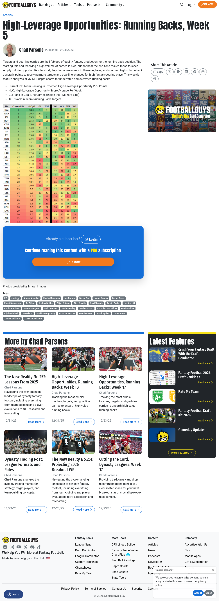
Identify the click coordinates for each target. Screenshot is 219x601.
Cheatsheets (83, 567)
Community (115, 5)
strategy (15, 298)
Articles (64, 5)
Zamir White (119, 313)
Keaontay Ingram (32, 308)
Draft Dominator (85, 550)
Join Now (207, 4)
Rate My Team (188, 391)
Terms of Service (95, 588)
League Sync (83, 544)
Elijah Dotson (63, 303)
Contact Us (119, 588)
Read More (36, 422)
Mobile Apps (193, 556)
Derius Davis (118, 298)
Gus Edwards (96, 303)
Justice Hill (129, 303)
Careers (153, 588)
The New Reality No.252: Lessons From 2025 (25, 379)
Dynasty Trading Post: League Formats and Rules (24, 464)
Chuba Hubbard (11, 308)
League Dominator (87, 556)
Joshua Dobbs (46, 303)
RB (5, 298)
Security (137, 588)
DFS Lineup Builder (124, 544)
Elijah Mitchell (11, 313)
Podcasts (95, 5)
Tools (79, 5)
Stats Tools (119, 577)
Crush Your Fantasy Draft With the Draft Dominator (196, 353)
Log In (190, 5)
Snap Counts (120, 572)
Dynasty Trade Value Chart (125, 553)
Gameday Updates (191, 430)
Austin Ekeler (113, 303)
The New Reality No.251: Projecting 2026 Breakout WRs (73, 464)
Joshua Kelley (68, 308)
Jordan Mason (86, 308)
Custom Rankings (86, 562)
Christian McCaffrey (107, 308)
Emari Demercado (13, 303)
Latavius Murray (67, 313)
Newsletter (155, 562)
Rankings (47, 5)
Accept (198, 593)
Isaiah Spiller (103, 313)
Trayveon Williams (33, 318)
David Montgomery (46, 313)
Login (91, 239)
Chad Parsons (31, 50)
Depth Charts (120, 566)
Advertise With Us (196, 544)
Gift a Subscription (196, 562)
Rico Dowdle (80, 303)
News (151, 550)
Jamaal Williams (12, 318)
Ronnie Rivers (85, 313)
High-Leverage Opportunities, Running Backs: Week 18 (72, 382)
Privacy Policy (70, 588)
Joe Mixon (27, 313)
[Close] (213, 570)
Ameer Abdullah (31, 298)
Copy (158, 71)
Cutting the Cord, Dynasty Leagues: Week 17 (120, 464)
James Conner (101, 298)
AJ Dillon (30, 303)
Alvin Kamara (50, 308)
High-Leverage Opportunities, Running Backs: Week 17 (120, 382)
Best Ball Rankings (123, 560)
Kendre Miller (127, 308)
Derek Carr (84, 298)
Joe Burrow (69, 298)
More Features (182, 452)
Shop (188, 550)
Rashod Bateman (51, 298)
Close (209, 593)
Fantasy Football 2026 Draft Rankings (194, 374)
